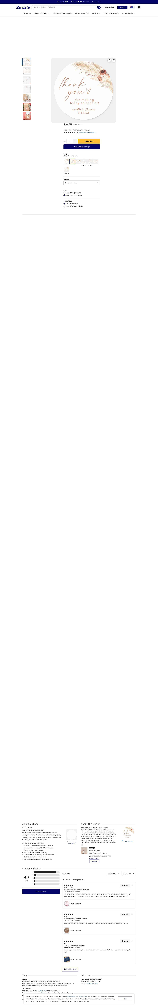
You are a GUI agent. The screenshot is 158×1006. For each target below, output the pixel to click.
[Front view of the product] (64, 90)
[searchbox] (66, 7)
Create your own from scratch (71, 776)
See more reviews (70, 903)
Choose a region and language (76, 984)
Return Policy (52, 977)
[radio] (103, 128)
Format (104, 114)
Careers (20, 977)
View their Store (93, 792)
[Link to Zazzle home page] (23, 7)
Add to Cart (127, 76)
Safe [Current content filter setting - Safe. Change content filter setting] (134, 977)
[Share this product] (89, 60)
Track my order (53, 974)
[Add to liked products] (94, 60)
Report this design (128, 775)
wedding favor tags (45, 927)
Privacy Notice (83, 997)
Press (19, 974)
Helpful (125, 820)
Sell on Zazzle (109, 7)
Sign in (122, 7)
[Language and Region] (132, 7)
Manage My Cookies (130, 974)
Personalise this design (120, 82)
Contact (94, 795)
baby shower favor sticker (30, 927)
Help (49, 979)
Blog (84, 977)
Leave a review (41, 826)
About (19, 972)
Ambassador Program (90, 974)
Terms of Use (71, 997)
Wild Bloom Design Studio (126, 67)
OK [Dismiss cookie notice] (125, 999)
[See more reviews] (108, 68)
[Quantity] (108, 76)
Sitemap (126, 972)
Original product (72, 838)
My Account (52, 972)
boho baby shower (41, 925)
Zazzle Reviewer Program (72, 825)
